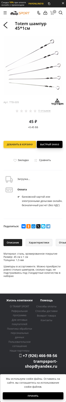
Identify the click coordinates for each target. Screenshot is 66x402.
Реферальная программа (19, 313)
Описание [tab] (13, 242)
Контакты (46, 320)
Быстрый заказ (49, 144)
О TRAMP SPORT (19, 306)
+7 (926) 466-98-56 (40, 355)
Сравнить (42, 160)
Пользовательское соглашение (19, 344)
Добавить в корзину (20, 144)
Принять (33, 395)
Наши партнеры (20, 350)
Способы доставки (46, 311)
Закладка (20, 160)
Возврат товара (46, 315)
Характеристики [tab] (39, 242)
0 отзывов (44, 110)
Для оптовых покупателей (19, 322)
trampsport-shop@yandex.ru (41, 363)
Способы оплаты (46, 306)
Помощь (46, 300)
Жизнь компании (19, 300)
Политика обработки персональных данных (19, 333)
